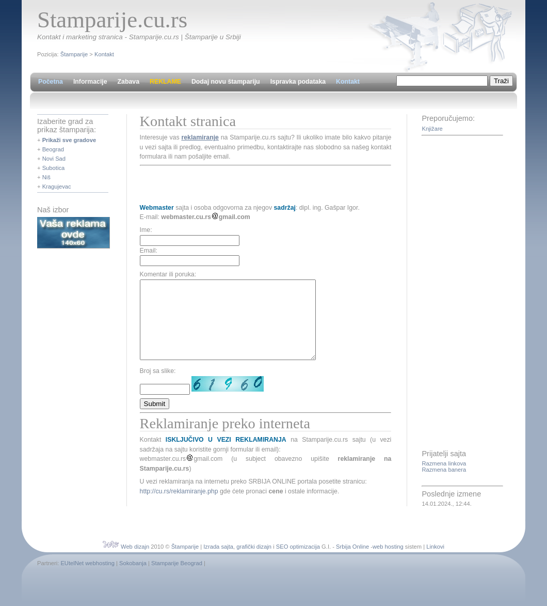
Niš (46, 177)
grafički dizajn (253, 549)
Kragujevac (56, 186)
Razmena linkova (444, 463)
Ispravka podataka (298, 81)
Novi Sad (54, 159)
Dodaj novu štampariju (225, 81)
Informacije (90, 81)
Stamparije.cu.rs (112, 20)
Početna (50, 81)
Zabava (128, 81)
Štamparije (74, 54)
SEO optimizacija (298, 549)
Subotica (53, 168)
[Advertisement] (260, 184)
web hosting (388, 549)
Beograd (53, 149)
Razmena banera (444, 470)
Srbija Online (352, 549)
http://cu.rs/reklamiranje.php (179, 506)
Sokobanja (133, 565)
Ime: (146, 230)
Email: (148, 250)
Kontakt (104, 54)
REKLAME (165, 81)
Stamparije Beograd (176, 565)
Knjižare (432, 129)
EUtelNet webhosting (87, 565)
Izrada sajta (218, 549)
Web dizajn (135, 549)
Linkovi (435, 549)
